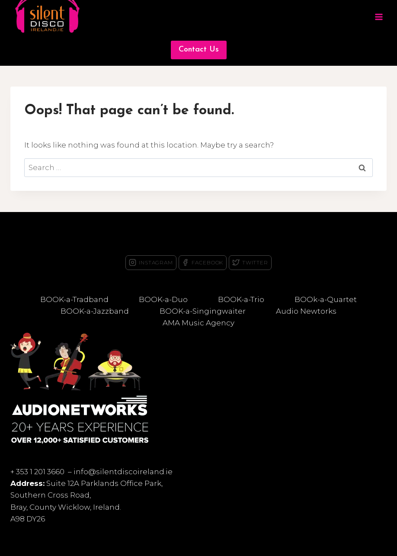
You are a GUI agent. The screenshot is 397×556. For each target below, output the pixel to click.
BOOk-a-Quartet (326, 299)
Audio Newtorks (306, 311)
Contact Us (199, 49)
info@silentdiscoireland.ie (123, 471)
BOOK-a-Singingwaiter (203, 311)
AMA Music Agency (198, 322)
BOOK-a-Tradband (74, 299)
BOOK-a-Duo (163, 299)
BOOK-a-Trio (241, 299)
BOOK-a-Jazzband (95, 311)
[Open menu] (379, 17)
